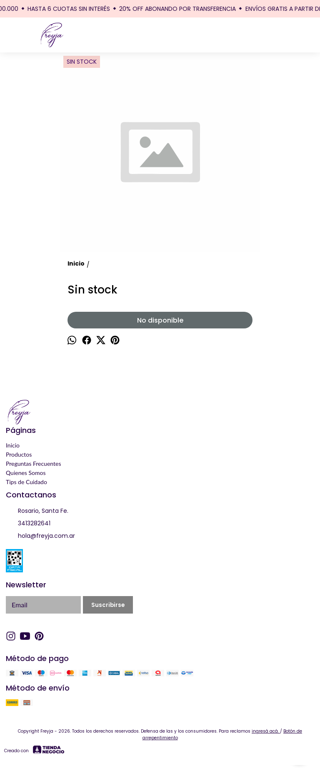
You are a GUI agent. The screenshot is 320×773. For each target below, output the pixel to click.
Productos (19, 454)
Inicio (13, 445)
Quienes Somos (26, 472)
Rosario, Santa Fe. (37, 511)
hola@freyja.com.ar (40, 536)
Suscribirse (108, 605)
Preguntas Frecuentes (33, 463)
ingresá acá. (266, 731)
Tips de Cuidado (26, 481)
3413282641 (28, 524)
